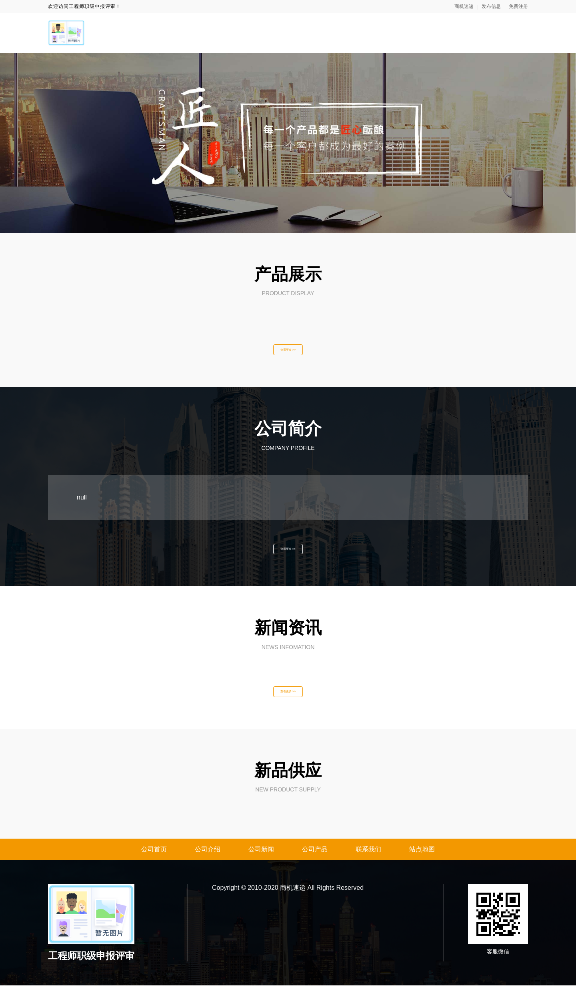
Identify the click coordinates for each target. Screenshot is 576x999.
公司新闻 (261, 862)
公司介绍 (207, 862)
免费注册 (518, 6)
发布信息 (491, 6)
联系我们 (515, 32)
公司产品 (315, 862)
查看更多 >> (288, 352)
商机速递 (464, 6)
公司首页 (154, 862)
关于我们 (366, 32)
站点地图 (422, 862)
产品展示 (465, 32)
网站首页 (317, 32)
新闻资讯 (416, 32)
